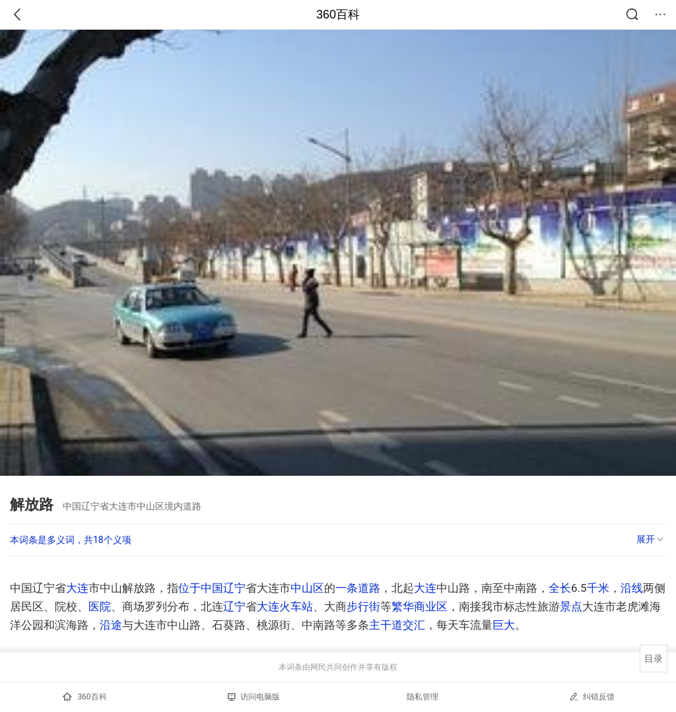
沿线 (632, 588)
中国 (212, 588)
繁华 (402, 606)
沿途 (111, 624)
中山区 (307, 588)
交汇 (414, 624)
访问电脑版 (254, 696)
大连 (77, 588)
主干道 (386, 624)
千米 (598, 588)
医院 (99, 606)
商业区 (431, 606)
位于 (189, 588)
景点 (571, 606)
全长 (560, 588)
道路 (369, 588)
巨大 (503, 624)
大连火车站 (285, 606)
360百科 (338, 14)
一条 (346, 588)
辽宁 (234, 588)
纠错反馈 (592, 696)
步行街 (363, 606)
